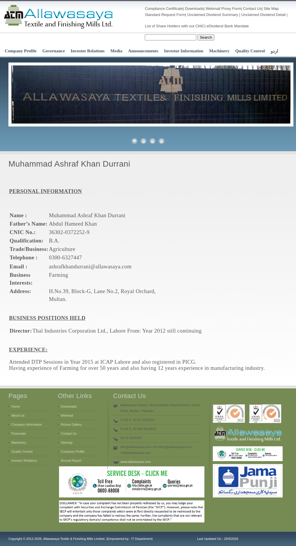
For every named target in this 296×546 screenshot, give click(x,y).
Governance (53, 51)
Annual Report (71, 460)
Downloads (194, 8)
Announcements (143, 51)
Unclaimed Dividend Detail (263, 15)
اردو (274, 51)
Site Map (271, 8)
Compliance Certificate (164, 8)
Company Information (26, 424)
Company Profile (20, 51)
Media (116, 51)
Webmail (213, 8)
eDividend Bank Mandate (228, 26)
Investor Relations (88, 51)
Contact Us (252, 8)
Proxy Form (231, 8)
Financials (18, 433)
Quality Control (250, 51)
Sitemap (66, 442)
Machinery (219, 51)
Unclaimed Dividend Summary (212, 15)
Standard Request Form (165, 15)
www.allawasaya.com (135, 461)
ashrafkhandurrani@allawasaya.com (90, 266)
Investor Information (183, 51)
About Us (17, 415)
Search (206, 37)
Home (15, 406)
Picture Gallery (71, 424)
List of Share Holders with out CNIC (174, 26)
